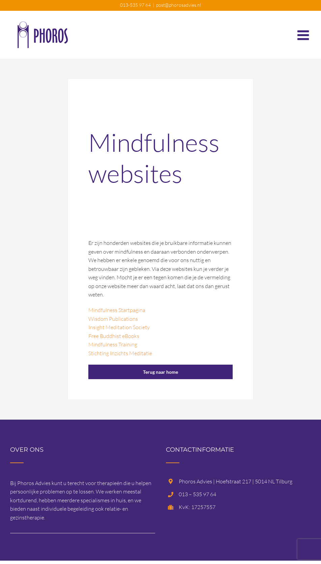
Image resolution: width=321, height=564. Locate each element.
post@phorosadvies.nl (178, 5)
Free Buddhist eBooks (113, 336)
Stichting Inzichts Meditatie (120, 353)
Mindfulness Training (112, 344)
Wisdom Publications (113, 318)
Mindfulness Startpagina (116, 310)
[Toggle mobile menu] (304, 32)
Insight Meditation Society (119, 327)
